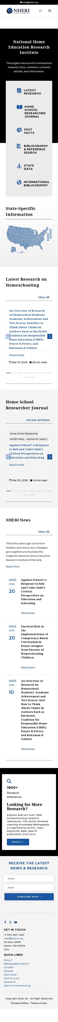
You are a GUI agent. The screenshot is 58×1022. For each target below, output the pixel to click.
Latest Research (32, 92)
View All (43, 297)
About (8, 973)
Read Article (16, 355)
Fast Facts (29, 131)
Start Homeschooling (17, 998)
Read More (13, 566)
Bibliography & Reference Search (36, 149)
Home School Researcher (24, 433)
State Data (29, 167)
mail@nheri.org (13, 951)
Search (16, 842)
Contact (9, 980)
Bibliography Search (16, 976)
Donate (8, 984)
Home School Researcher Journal (35, 111)
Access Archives (37, 420)
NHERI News (17, 439)
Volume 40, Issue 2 (36, 439)
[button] (49, 336)
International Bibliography (37, 183)
